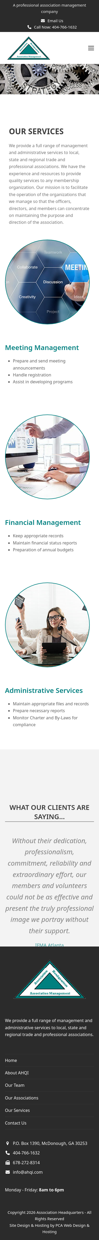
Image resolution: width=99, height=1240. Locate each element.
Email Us (55, 20)
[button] (91, 48)
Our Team (15, 1085)
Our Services (17, 1110)
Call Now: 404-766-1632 (55, 27)
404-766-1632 (26, 1153)
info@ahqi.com (28, 1172)
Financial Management (43, 522)
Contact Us (15, 1123)
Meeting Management (42, 347)
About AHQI (17, 1073)
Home (11, 1060)
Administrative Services (44, 690)
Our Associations (21, 1098)
